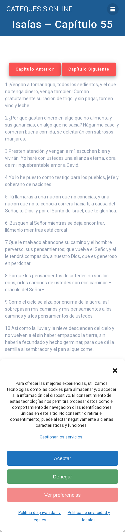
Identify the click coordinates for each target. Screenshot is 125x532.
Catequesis (39, 9)
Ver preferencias (62, 495)
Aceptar (62, 458)
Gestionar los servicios (61, 437)
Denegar (62, 476)
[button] (115, 370)
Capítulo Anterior (35, 69)
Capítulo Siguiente (88, 69)
